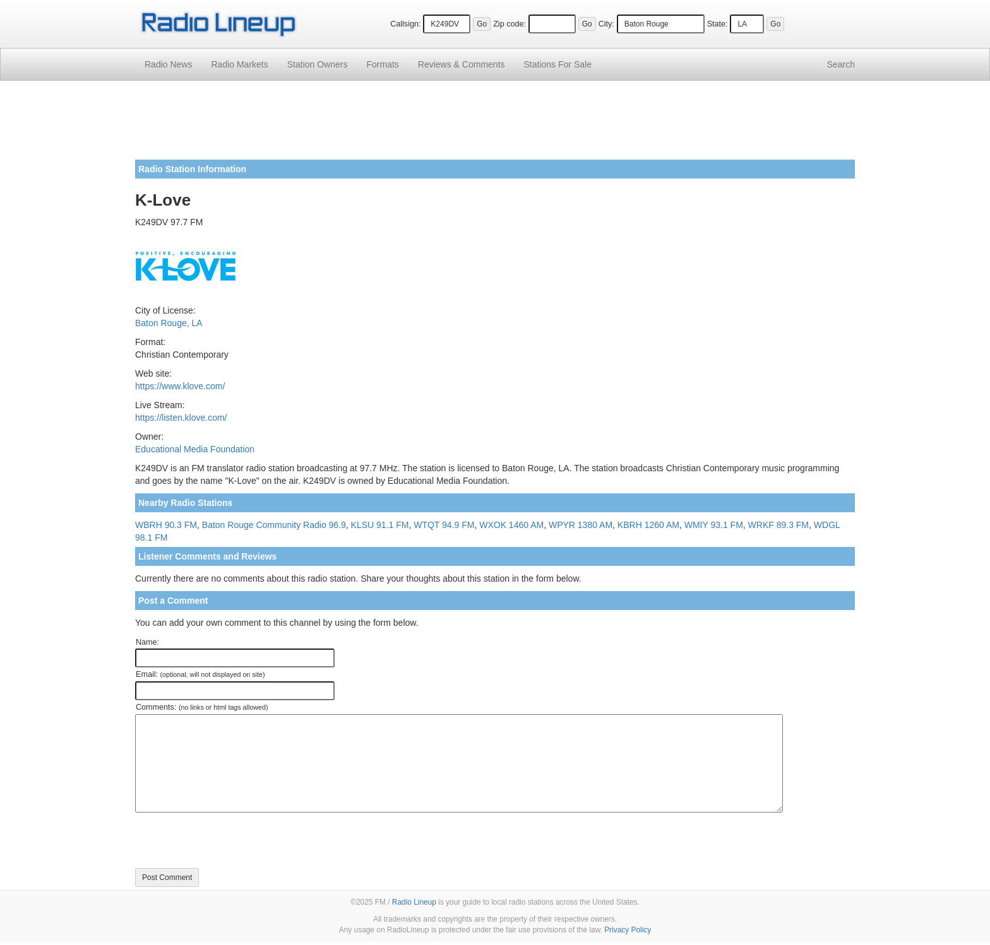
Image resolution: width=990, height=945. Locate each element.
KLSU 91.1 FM (380, 525)
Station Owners (317, 64)
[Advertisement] (495, 125)
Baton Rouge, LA (169, 323)
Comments (461, 64)
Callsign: (405, 24)
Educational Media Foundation (194, 449)
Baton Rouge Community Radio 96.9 (274, 525)
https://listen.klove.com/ (181, 418)
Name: (147, 642)
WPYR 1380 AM (580, 525)
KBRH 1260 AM (648, 525)
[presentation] (231, 840)
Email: (200, 674)
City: (606, 24)
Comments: (202, 707)
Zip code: (509, 24)
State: (717, 24)
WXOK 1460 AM (511, 525)
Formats (382, 64)
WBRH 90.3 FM (166, 525)
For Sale (558, 64)
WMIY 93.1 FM (713, 525)
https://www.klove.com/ (180, 386)
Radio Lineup (414, 902)
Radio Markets (239, 64)
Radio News (168, 64)
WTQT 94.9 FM (444, 525)
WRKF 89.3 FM (778, 525)
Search (841, 64)
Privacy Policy (627, 929)
